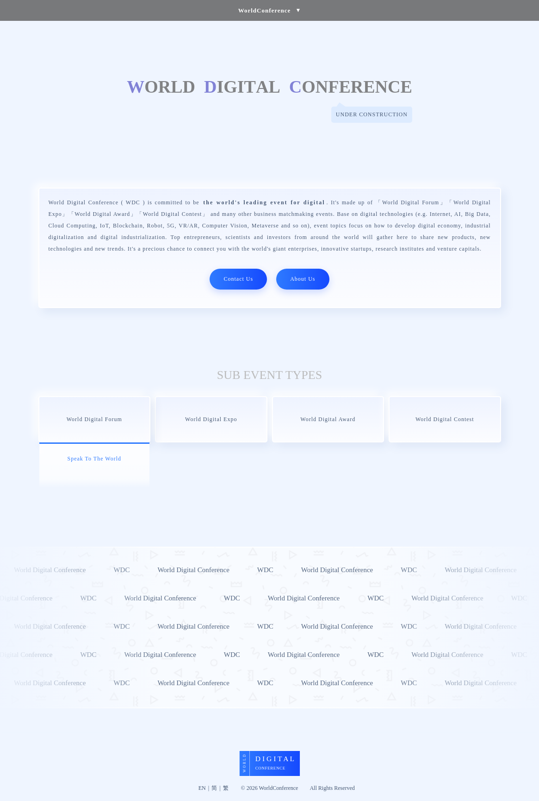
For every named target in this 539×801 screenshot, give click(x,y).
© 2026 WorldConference (269, 788)
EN (202, 788)
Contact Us (238, 279)
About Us (302, 279)
